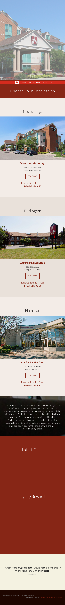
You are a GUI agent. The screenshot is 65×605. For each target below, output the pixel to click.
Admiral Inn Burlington (32, 263)
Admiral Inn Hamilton (32, 363)
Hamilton (32, 311)
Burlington (32, 211)
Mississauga (32, 111)
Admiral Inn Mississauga (32, 163)
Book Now (32, 176)
